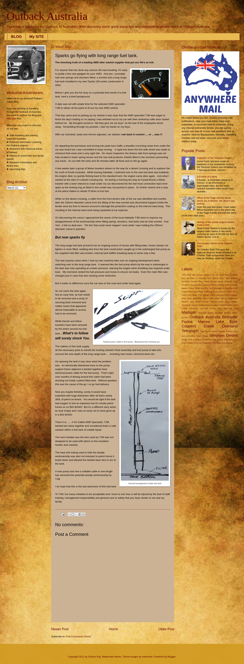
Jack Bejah (195, 302)
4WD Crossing (231, 275)
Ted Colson (218, 340)
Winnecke (216, 343)
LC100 (184, 308)
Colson (191, 288)
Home (113, 629)
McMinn (227, 313)
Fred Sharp (192, 295)
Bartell (220, 282)
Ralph (198, 336)
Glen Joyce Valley (206, 298)
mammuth (147, 656)
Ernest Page (197, 292)
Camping (206, 285)
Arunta (206, 282)
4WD (189, 275)
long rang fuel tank (227, 308)
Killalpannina (204, 305)
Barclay (213, 282)
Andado (234, 278)
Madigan (189, 312)
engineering (187, 292)
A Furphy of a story (207, 176)
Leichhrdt (204, 308)
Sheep (205, 336)
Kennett (205, 302)
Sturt (190, 340)
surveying (197, 340)
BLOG (16, 37)
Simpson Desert (223, 335)
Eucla (215, 292)
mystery (185, 318)
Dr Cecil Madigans (214, 288)
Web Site (11, 118)
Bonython (186, 285)
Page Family (205, 331)
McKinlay (219, 313)
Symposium (207, 340)
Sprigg (184, 340)
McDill (210, 313)
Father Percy (231, 292)
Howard (185, 302)
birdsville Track (230, 282)
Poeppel (229, 331)
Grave (217, 298)
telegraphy (228, 340)
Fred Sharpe (203, 295)
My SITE (36, 37)
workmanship (227, 343)
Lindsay (213, 308)
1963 (184, 275)
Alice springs (213, 278)
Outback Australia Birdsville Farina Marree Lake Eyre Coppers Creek (209, 321)
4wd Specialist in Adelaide (194, 278)
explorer (221, 292)
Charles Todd (223, 285)
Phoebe (221, 331)
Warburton (207, 343)
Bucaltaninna (196, 285)
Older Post (166, 629)
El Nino (226, 288)
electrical (233, 288)
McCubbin (202, 313)
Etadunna (208, 292)
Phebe (215, 331)
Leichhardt (193, 308)
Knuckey (214, 305)
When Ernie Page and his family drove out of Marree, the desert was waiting (216, 200)
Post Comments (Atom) (78, 636)
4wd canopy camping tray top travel (208, 275)
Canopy (213, 285)
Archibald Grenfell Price (192, 282)
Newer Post (60, 629)
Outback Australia (47, 16)
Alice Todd (224, 278)
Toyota (190, 343)
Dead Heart (200, 288)
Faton (184, 295)
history (223, 298)
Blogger (171, 656)
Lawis (235, 305)
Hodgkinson (232, 298)
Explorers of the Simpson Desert (214, 158)
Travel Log (197, 343)
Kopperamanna (225, 305)
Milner (234, 313)
